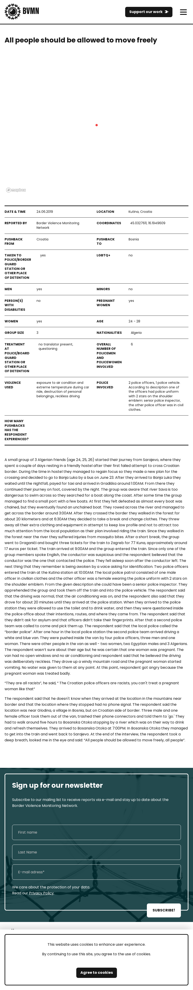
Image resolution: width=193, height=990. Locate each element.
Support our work (146, 11)
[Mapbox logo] (16, 190)
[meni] (183, 12)
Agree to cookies (96, 972)
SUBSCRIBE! (164, 910)
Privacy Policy (41, 893)
